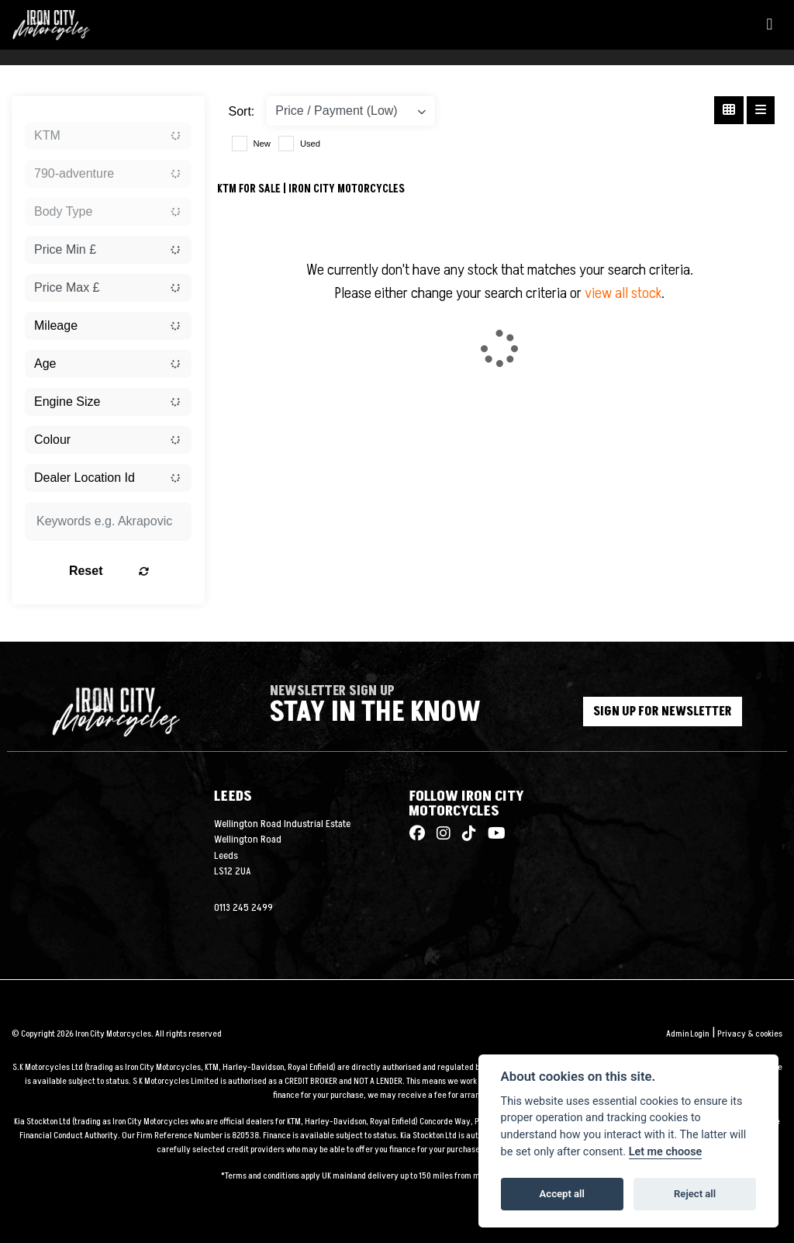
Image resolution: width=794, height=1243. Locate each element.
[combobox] (108, 136)
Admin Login (687, 1033)
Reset (131, 570)
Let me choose (666, 1151)
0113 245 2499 (243, 908)
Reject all (695, 1194)
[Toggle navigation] (769, 24)
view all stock (623, 293)
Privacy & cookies (749, 1033)
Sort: (242, 111)
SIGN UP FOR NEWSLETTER (663, 711)
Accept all (562, 1194)
